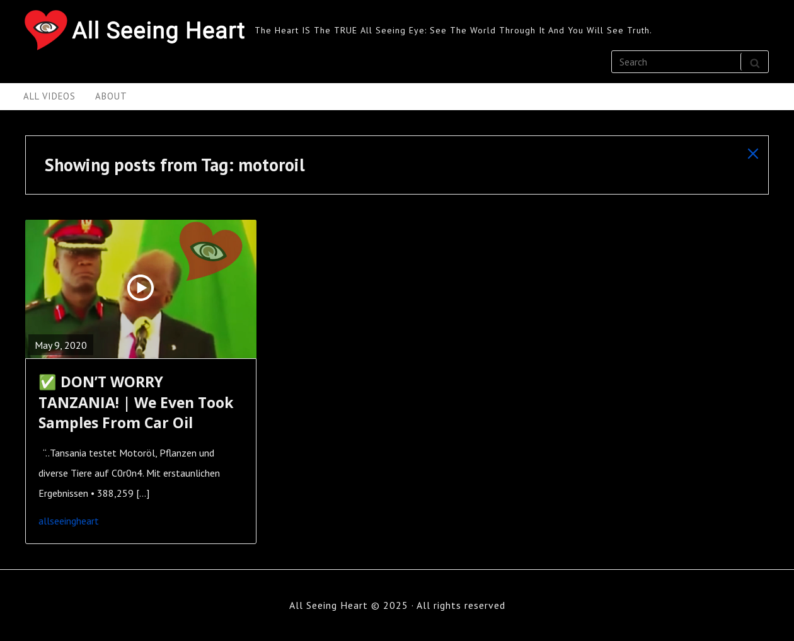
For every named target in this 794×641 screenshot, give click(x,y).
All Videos (49, 96)
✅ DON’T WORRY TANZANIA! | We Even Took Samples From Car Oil (136, 402)
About (111, 96)
